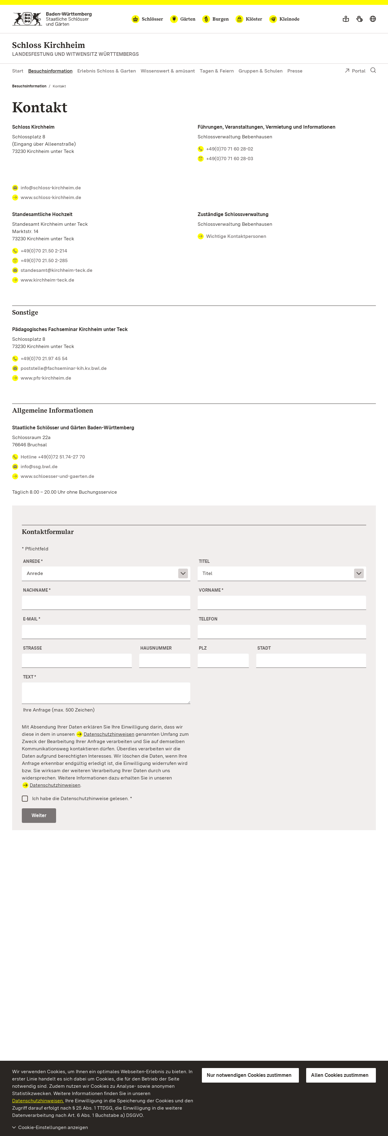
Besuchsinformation (50, 71)
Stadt (264, 648)
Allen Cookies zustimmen (340, 1075)
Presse (295, 71)
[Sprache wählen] (372, 19)
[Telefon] (282, 631)
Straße (32, 648)
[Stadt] (311, 660)
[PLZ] (223, 660)
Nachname (37, 590)
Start (17, 71)
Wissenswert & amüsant (168, 71)
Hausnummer (156, 648)
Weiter (39, 815)
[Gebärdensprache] (359, 19)
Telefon (208, 619)
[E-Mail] (106, 631)
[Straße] (77, 660)
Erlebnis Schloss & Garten (106, 71)
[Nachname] (106, 602)
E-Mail (31, 619)
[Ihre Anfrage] (106, 693)
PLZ (203, 648)
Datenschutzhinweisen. (38, 1101)
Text (29, 676)
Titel (204, 561)
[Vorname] (282, 602)
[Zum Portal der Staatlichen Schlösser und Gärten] (52, 19)
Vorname (211, 590)
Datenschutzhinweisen (109, 734)
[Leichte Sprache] (345, 19)
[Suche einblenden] (373, 70)
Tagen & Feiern (217, 71)
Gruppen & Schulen (261, 71)
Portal (355, 71)
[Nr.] (164, 660)
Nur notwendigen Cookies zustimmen (249, 1075)
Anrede (33, 561)
